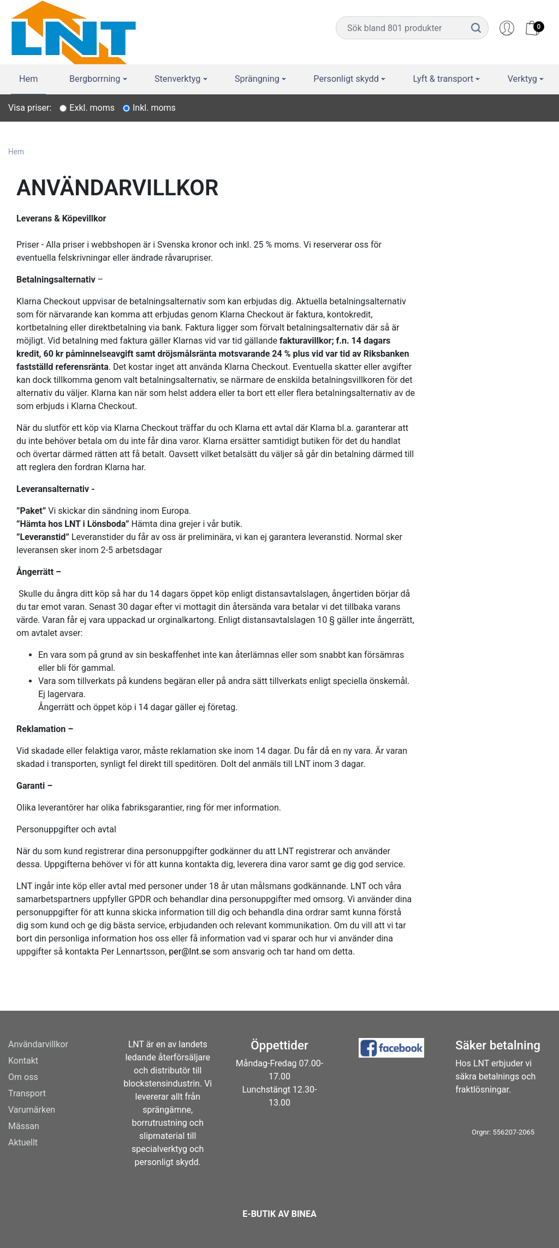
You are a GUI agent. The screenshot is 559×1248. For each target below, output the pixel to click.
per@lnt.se (189, 951)
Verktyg (523, 78)
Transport (27, 1093)
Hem (27, 78)
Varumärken (31, 1110)
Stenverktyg (179, 78)
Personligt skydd (348, 78)
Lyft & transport (444, 78)
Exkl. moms (92, 108)
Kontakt (23, 1060)
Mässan (23, 1126)
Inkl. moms (154, 108)
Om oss (23, 1077)
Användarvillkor (38, 1044)
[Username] (400, 28)
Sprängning (259, 78)
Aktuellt (23, 1142)
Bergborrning (96, 78)
